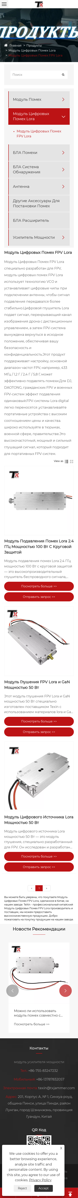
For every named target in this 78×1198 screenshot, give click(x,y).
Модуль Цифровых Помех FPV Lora (35, 55)
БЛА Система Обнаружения (26, 169)
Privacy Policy (40, 1180)
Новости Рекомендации (39, 929)
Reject (22, 1188)
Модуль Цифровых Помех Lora (32, 50)
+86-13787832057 (50, 1079)
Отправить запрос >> (39, 597)
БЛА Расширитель (31, 220)
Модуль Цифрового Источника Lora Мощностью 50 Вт (38, 820)
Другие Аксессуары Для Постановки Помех (36, 203)
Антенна (21, 186)
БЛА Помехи (25, 152)
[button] (12, 991)
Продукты (34, 45)
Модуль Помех (27, 99)
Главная (15, 45)
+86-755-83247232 (43, 1071)
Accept (43, 1188)
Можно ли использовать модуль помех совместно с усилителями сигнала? (37, 1013)
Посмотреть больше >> (39, 586)
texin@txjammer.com (56, 1088)
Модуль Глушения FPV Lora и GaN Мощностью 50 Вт (37, 685)
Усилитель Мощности (34, 237)
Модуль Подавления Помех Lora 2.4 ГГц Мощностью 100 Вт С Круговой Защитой (39, 547)
